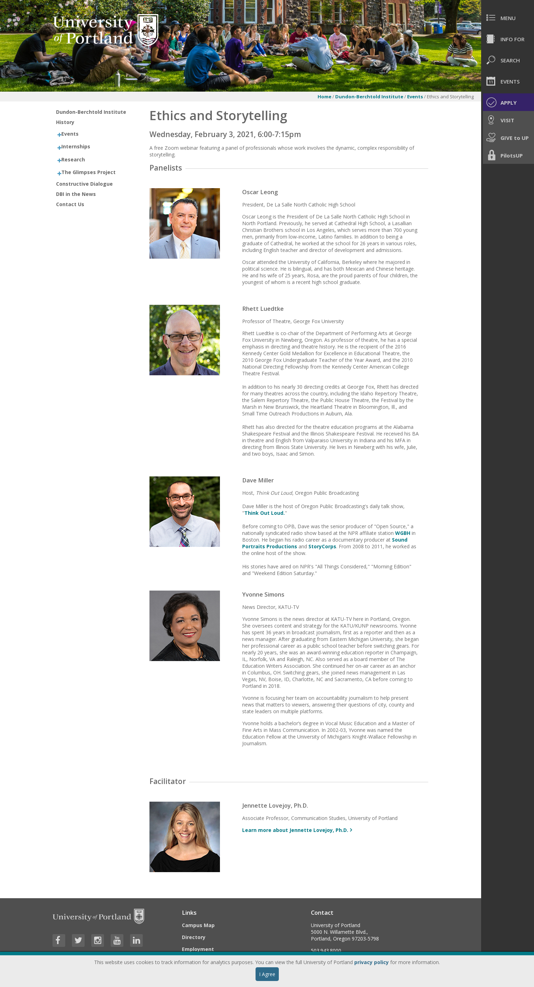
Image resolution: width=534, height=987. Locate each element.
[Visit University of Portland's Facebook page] (59, 940)
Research (73, 159)
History (65, 122)
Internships (75, 146)
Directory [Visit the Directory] (193, 937)
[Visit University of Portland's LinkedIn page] (136, 940)
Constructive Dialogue (84, 183)
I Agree (267, 974)
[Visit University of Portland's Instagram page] (97, 940)
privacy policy (371, 962)
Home (324, 96)
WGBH (402, 533)
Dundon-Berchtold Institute (369, 96)
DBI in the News (76, 194)
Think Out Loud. (264, 513)
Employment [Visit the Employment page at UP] (198, 949)
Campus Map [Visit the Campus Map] (198, 925)
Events (415, 96)
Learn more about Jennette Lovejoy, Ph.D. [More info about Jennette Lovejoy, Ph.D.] (295, 830)
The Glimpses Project (88, 172)
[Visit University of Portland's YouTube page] (117, 940)
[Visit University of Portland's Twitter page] (78, 940)
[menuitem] (507, 17)
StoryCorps (322, 546)
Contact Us (70, 204)
